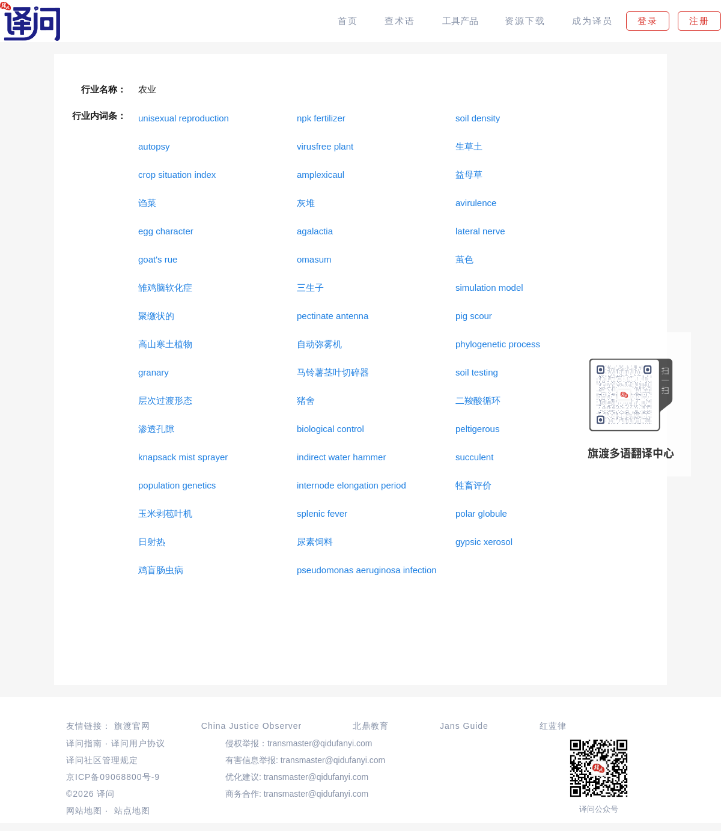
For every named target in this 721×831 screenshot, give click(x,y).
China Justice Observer (251, 726)
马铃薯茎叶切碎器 (333, 372)
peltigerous (477, 429)
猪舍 (306, 400)
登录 (647, 21)
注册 (699, 21)
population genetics (177, 485)
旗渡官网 (132, 726)
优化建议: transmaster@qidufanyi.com (296, 777)
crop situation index (177, 174)
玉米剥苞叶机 (165, 513)
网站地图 (84, 810)
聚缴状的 (156, 316)
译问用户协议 (138, 743)
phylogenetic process (497, 344)
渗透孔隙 (156, 429)
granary (153, 372)
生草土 (468, 146)
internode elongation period (351, 485)
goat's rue (157, 259)
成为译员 (592, 21)
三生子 (310, 287)
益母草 (468, 174)
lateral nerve (480, 231)
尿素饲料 (315, 542)
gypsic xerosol (484, 542)
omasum (314, 259)
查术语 (400, 21)
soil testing (476, 372)
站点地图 (132, 810)
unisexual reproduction (183, 118)
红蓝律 (553, 726)
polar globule (481, 513)
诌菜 (147, 203)
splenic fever (322, 513)
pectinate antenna (332, 316)
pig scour (473, 316)
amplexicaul (320, 174)
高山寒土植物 (165, 344)
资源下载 (525, 21)
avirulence (475, 203)
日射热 (151, 542)
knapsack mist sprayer (183, 457)
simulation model (489, 287)
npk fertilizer (321, 118)
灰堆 (306, 203)
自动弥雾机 (319, 344)
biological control (330, 429)
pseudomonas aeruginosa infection (367, 570)
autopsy (154, 146)
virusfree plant (325, 146)
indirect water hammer (341, 457)
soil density (477, 118)
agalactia (315, 231)
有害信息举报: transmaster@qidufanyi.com (305, 760)
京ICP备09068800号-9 (113, 777)
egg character (165, 231)
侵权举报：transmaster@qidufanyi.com (299, 743)
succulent (474, 457)
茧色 (464, 259)
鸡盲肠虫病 (160, 570)
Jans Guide (464, 726)
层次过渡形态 (165, 400)
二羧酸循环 (477, 400)
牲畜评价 (473, 485)
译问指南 (84, 743)
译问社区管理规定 (102, 760)
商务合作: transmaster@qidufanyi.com (296, 794)
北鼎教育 (371, 726)
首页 (348, 21)
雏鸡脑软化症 (165, 287)
